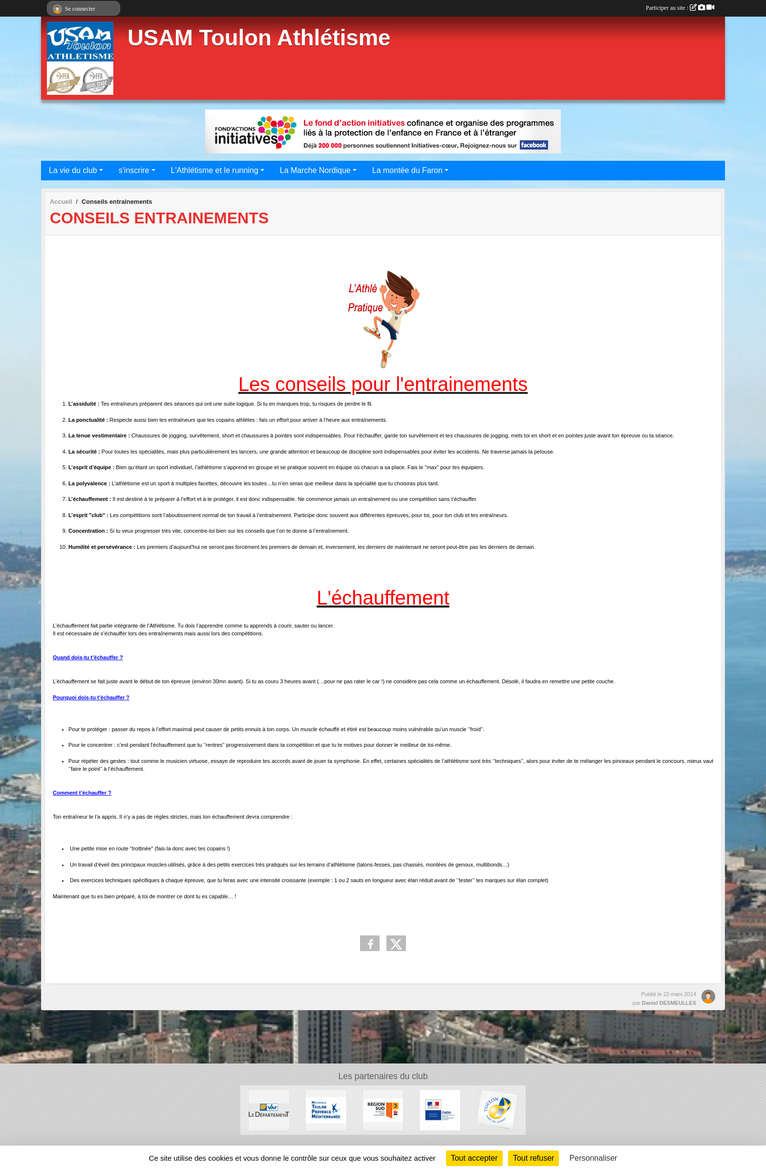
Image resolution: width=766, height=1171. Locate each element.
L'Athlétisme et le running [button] (214, 170)
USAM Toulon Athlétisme (259, 37)
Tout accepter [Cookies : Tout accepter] (474, 1158)
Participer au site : (680, 7)
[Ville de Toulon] (497, 1110)
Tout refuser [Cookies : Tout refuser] (533, 1158)
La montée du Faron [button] (407, 170)
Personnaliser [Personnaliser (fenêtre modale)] (593, 1158)
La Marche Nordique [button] (315, 170)
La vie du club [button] (73, 170)
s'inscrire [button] (134, 170)
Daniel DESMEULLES (669, 1003)
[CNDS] (440, 1110)
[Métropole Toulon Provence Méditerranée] (326, 1110)
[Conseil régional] (383, 1110)
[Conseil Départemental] (269, 1110)
